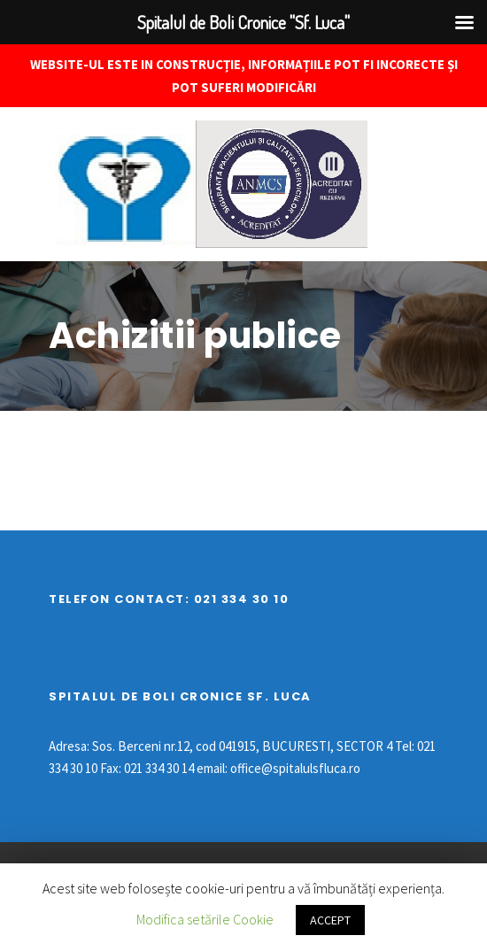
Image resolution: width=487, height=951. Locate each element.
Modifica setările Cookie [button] (205, 919)
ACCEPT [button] (330, 920)
